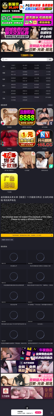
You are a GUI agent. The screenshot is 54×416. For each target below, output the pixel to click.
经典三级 (25, 81)
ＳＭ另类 (48, 74)
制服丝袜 (13, 81)
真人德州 (25, 65)
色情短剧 (25, 100)
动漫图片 (48, 84)
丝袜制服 (25, 74)
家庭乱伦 (25, 91)
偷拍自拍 (25, 78)
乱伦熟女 (36, 81)
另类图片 (48, 87)
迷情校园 (13, 93)
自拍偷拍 (25, 71)
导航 (4, 98)
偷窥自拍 (13, 84)
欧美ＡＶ (36, 71)
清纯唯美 (25, 87)
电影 (4, 79)
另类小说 (25, 93)
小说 (4, 92)
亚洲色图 (25, 84)
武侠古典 (48, 91)
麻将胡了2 (13, 68)
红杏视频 (13, 100)
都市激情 (13, 91)
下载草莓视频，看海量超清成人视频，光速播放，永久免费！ (32, 235)
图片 (4, 86)
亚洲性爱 (13, 78)
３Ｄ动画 (48, 71)
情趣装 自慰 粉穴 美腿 (7, 239)
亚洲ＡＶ (13, 71)
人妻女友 (36, 91)
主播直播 (36, 74)
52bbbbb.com (27, 55)
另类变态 (48, 81)
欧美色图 (36, 84)
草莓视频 (36, 97)
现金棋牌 (36, 68)
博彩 (4, 66)
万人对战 (36, 65)
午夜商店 (25, 97)
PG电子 (13, 65)
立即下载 (38, 412)
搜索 (50, 59)
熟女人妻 (13, 74)
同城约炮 (13, 97)
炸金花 (25, 68)
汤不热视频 (48, 97)
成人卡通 (36, 78)
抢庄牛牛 (48, 68)
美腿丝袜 (13, 87)
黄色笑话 (36, 93)
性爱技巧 (48, 93)
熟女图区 (36, 87)
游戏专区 (48, 65)
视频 (4, 73)
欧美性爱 (48, 78)
